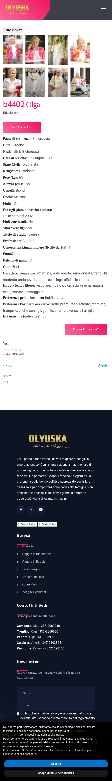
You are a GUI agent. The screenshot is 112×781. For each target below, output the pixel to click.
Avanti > (103, 365)
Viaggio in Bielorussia (36, 554)
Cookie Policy (49, 524)
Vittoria (35, 643)
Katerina (38, 648)
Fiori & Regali (31, 569)
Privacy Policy (28, 524)
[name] (56, 693)
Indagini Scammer (34, 592)
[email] (56, 705)
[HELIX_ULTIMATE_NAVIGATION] (103, 9)
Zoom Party (30, 584)
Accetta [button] (56, 763)
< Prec (7, 365)
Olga (36, 626)
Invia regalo (22, 127)
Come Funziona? (86, 329)
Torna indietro (13, 30)
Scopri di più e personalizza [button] (56, 773)
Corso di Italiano (33, 577)
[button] (107, 728)
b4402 (13, 104)
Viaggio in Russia (33, 561)
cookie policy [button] (55, 734)
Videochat (28, 546)
